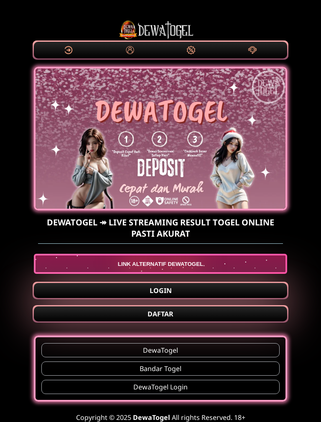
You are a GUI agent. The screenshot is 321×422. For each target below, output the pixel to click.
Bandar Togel (160, 368)
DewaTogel (160, 350)
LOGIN (161, 290)
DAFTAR (160, 313)
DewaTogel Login (160, 387)
